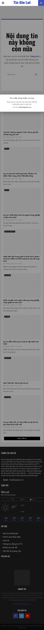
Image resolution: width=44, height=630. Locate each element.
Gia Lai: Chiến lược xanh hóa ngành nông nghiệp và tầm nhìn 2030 (21, 216)
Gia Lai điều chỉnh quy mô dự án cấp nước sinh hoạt (21, 343)
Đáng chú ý (7, 358)
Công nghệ (7, 275)
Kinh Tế (7, 190)
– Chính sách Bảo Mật (10, 537)
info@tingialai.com (24, 604)
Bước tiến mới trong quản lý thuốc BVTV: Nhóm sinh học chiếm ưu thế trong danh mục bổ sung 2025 (21, 259)
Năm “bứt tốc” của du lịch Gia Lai (15, 383)
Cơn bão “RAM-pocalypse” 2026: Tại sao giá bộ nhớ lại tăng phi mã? (20, 133)
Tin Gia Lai (22, 3)
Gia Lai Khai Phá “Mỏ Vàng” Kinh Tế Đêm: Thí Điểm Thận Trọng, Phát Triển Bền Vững (20, 174)
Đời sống (7, 316)
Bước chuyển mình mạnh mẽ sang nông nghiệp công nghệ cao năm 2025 (21, 301)
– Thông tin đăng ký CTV (12, 544)
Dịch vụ (7, 148)
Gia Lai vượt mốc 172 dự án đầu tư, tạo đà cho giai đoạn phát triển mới (20, 423)
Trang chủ (34, 56)
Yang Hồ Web (22, 628)
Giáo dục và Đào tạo (10, 231)
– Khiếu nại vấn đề (9, 547)
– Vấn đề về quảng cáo (11, 551)
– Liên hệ (5, 540)
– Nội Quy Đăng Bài (9, 533)
